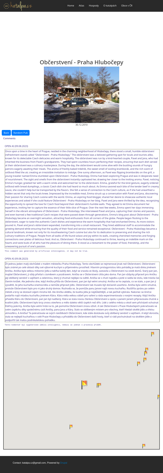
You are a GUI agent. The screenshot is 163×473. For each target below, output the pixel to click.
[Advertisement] (81, 33)
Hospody (94, 5)
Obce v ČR (126, 5)
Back (6, 132)
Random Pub (21, 132)
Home (70, 5)
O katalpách (110, 5)
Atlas (81, 5)
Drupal (63, 463)
